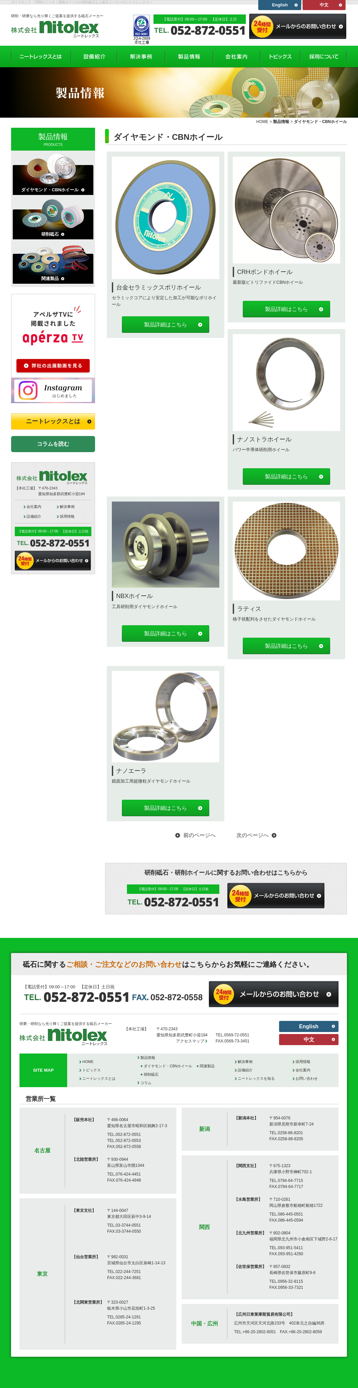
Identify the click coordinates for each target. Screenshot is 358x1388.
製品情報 (281, 121)
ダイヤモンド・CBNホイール (50, 189)
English (280, 4)
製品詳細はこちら (165, 324)
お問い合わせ (307, 1078)
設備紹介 (34, 516)
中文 (324, 4)
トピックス (91, 1070)
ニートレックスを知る (256, 1078)
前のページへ (199, 835)
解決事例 (67, 507)
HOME (262, 121)
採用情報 (67, 516)
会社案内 (34, 507)
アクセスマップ (190, 1041)
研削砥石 (50, 234)
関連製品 (50, 278)
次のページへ (252, 835)
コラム (145, 1083)
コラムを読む (53, 444)
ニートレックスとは (53, 421)
